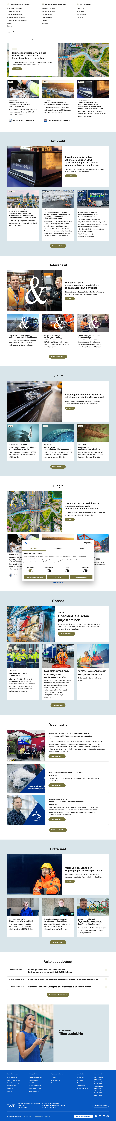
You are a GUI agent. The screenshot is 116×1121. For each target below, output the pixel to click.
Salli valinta (58, 577)
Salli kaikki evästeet (81, 577)
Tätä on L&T (80, 1077)
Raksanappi (54, 1083)
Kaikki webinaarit (57, 830)
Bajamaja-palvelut (34, 1091)
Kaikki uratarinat (57, 942)
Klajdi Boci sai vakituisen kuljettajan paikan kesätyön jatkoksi (84, 869)
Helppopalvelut (11, 1085)
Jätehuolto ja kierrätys (35, 1077)
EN (91, 3)
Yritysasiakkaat (34, 1074)
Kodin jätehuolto (12, 1077)
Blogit (57, 31)
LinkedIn (100, 1116)
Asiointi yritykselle (57, 1074)
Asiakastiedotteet (82, 1083)
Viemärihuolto (33, 1083)
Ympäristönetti (55, 1080)
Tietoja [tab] (82, 548)
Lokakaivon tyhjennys (13, 1083)
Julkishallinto (14, 211)
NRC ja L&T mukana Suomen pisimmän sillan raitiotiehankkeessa (23, 336)
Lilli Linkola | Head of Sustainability (59, 120)
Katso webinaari (56, 756)
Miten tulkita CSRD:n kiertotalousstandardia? (66, 802)
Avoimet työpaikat (82, 1088)
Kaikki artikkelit (57, 246)
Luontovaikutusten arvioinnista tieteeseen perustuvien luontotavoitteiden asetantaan (29, 55)
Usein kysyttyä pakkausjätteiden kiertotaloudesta (57, 448)
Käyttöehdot (27, 1116)
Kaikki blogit (57, 582)
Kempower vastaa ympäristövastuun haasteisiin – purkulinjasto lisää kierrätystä (82, 285)
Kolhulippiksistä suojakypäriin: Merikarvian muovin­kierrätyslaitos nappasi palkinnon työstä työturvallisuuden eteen (57, 215)
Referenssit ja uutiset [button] (31, 3)
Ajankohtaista (81, 1085)
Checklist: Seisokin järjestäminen (73, 618)
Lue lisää (16, 69)
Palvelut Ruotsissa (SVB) (82, 1116)
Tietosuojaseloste (38, 1116)
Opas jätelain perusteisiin (90, 674)
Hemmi (8, 8)
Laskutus (9, 1088)
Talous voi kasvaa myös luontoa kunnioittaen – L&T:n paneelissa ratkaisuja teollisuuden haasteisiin (22, 216)
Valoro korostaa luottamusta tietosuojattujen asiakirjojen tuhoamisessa (89, 337)
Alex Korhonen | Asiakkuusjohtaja (23, 120)
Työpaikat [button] (58, 3)
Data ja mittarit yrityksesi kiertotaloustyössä (65, 772)
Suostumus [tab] (34, 548)
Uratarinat (68, 31)
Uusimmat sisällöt (15, 8)
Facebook (96, 1116)
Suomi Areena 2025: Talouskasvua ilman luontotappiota (70, 736)
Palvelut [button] (18, 3)
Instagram (107, 1116)
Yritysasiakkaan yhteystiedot (98, 1087)
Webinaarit (92, 31)
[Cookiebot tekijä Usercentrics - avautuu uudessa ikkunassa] (85, 543)
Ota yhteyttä (98, 1074)
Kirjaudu (103, 3)
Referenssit (46, 31)
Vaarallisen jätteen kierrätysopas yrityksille (55, 675)
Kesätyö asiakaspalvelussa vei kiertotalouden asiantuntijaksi (55, 920)
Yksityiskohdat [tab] (58, 548)
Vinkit (34, 31)
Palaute (9, 1091)
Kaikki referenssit (57, 356)
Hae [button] (95, 3)
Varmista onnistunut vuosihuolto (18, 674)
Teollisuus (23, 211)
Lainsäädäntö (22, 210)
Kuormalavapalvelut (35, 1088)
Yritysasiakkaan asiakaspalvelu (98, 1092)
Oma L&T (53, 1077)
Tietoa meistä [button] (47, 3)
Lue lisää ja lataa (65, 634)
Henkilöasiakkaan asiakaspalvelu (99, 1083)
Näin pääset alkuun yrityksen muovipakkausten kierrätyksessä (57, 104)
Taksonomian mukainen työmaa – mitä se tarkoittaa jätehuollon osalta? (19, 104)
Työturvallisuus (83, 100)
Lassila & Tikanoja (88, 575)
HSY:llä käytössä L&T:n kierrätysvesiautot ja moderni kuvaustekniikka (53, 337)
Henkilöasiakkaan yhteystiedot (99, 1078)
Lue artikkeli (70, 176)
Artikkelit (23, 31)
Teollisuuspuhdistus (35, 1085)
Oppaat (80, 31)
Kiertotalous (13, 100)
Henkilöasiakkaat (12, 1074)
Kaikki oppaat (57, 705)
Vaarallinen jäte (33, 1080)
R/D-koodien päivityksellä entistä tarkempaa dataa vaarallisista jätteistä (88, 214)
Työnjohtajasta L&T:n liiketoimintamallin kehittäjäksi (21, 920)
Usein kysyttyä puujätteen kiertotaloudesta (89, 448)
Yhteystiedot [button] (69, 3)
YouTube (104, 1116)
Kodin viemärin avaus (13, 1080)
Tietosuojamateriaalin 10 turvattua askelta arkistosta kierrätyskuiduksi (84, 396)
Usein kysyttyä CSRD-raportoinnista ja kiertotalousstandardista (22, 448)
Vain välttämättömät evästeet (35, 577)
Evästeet (47, 1116)
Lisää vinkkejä (57, 466)
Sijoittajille (80, 1080)
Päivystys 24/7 (98, 1095)
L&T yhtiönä (80, 1074)
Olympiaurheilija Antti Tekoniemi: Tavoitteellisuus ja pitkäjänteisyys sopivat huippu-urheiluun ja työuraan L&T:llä (90, 922)
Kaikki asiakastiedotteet (57, 995)
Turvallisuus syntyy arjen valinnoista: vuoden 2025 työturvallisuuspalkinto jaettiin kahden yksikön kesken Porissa (90, 105)
